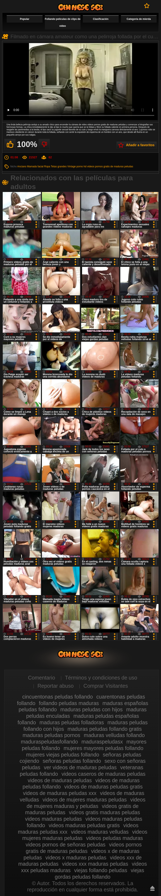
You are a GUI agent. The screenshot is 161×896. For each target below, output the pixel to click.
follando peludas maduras (69, 703)
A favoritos (146, 5)
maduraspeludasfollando (49, 742)
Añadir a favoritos (140, 145)
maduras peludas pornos (51, 735)
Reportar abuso (56, 686)
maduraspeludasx (102, 742)
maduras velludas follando (114, 735)
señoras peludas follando (72, 761)
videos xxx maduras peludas (95, 864)
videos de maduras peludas (60, 780)
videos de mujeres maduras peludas (85, 800)
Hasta (152, 888)
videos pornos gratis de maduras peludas (110, 166)
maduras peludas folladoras (71, 722)
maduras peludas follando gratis (105, 729)
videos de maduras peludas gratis (103, 787)
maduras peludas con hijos (91, 709)
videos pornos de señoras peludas (65, 844)
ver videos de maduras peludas (80, 767)
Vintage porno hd (76, 166)
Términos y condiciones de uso (101, 678)
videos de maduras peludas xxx (59, 793)
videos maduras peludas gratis (84, 825)
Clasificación (100, 19)
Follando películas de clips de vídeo (62, 22)
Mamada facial (35, 166)
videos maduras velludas (100, 832)
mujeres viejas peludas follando (62, 755)
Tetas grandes (58, 166)
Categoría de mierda (139, 19)
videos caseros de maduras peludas (103, 774)
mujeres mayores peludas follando (103, 748)
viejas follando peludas (100, 870)
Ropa (47, 166)
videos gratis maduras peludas (104, 812)
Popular (24, 19)
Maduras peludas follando (80, 7)
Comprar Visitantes (105, 686)
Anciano (21, 166)
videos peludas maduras (114, 838)
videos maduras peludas (53, 819)
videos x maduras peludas (75, 857)
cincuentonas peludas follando (57, 697)
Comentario (41, 678)
